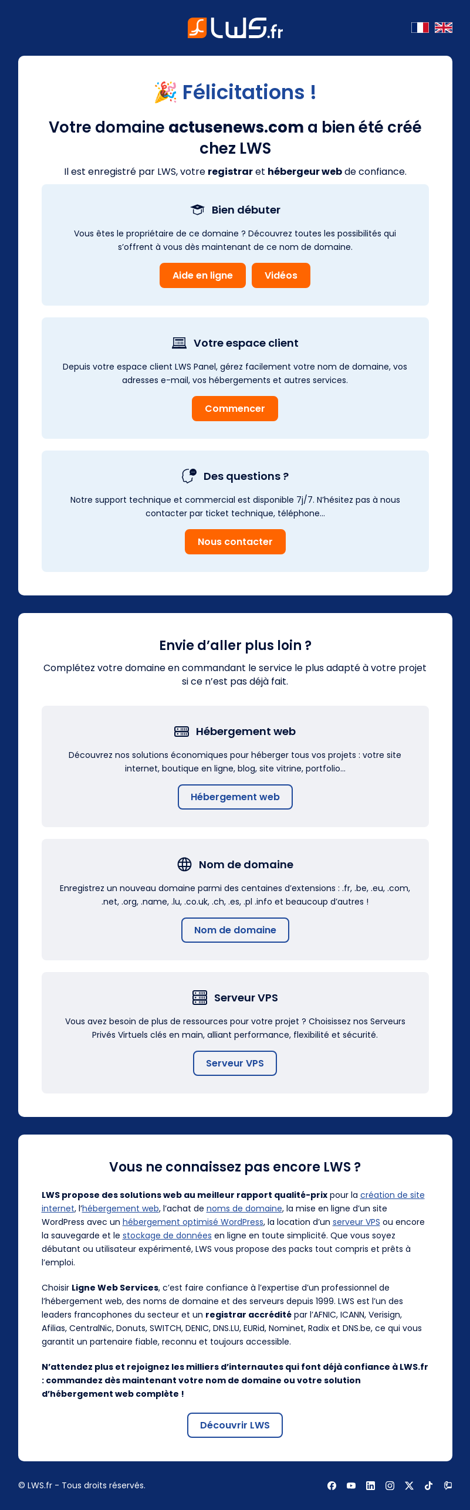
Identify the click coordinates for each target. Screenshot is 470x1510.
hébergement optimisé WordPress (193, 1222)
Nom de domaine (235, 930)
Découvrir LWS (235, 1425)
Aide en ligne (203, 275)
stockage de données (167, 1235)
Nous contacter (235, 542)
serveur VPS (356, 1222)
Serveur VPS (235, 1063)
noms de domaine (244, 1208)
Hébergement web (235, 797)
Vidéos (281, 275)
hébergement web (120, 1208)
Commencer (235, 408)
